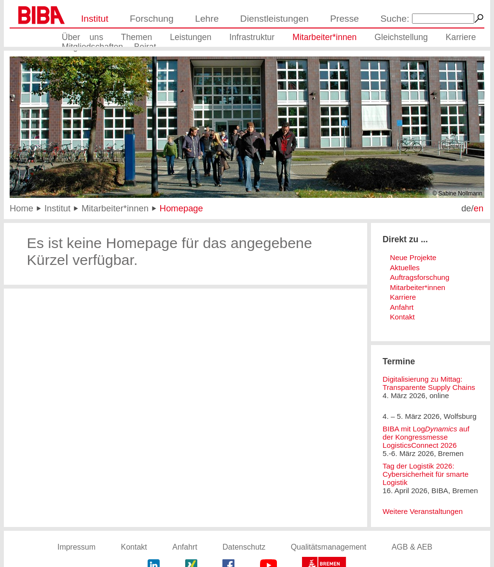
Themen (136, 37)
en (478, 208)
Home (21, 208)
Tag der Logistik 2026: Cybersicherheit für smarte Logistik (425, 474)
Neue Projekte (413, 257)
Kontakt (402, 317)
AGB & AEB (412, 547)
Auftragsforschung (419, 277)
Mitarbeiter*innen (324, 37)
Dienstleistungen (274, 19)
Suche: (395, 19)
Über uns (82, 37)
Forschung (152, 19)
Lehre (207, 19)
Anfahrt (401, 307)
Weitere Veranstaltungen (423, 511)
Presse (344, 19)
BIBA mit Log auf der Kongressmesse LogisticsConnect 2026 (426, 437)
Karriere (461, 37)
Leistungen (190, 37)
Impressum (76, 547)
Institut (95, 19)
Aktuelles (405, 267)
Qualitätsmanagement (329, 547)
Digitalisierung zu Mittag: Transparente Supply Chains (429, 383)
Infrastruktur (251, 37)
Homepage (181, 208)
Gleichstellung (401, 37)
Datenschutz (243, 547)
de (466, 208)
